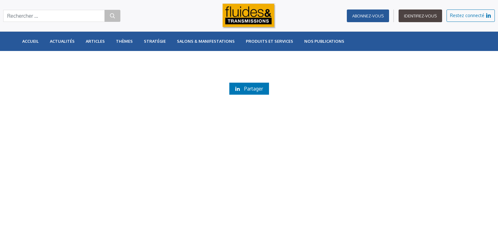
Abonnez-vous (368, 15)
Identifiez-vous (420, 15)
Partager (249, 89)
